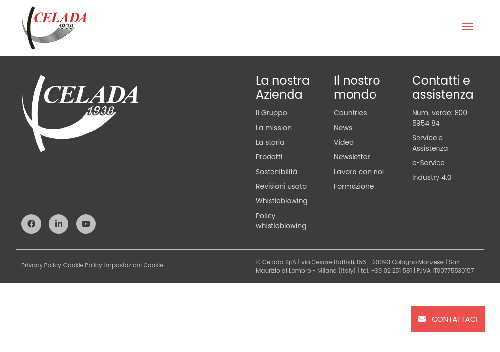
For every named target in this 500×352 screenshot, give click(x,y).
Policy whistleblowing (281, 221)
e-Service (428, 163)
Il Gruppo (271, 113)
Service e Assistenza (430, 143)
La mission (274, 127)
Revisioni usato (281, 186)
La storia (270, 142)
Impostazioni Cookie (134, 265)
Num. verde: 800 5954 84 (439, 118)
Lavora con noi (359, 171)
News (343, 127)
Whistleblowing (282, 201)
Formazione (354, 186)
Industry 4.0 (432, 177)
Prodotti (269, 157)
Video (344, 142)
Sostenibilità (276, 171)
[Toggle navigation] (467, 28)
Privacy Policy (41, 265)
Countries (350, 113)
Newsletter (352, 157)
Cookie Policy (82, 265)
